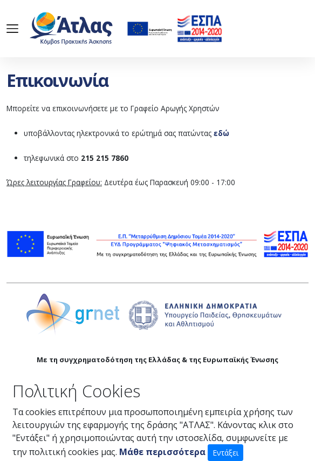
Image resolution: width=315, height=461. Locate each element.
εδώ (221, 133)
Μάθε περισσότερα (162, 452)
